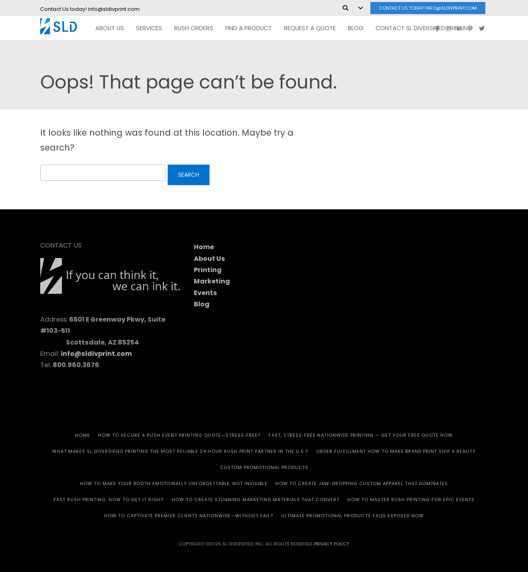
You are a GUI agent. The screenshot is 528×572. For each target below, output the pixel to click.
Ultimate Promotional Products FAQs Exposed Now (352, 515)
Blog (356, 28)
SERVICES (149, 28)
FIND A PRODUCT (248, 28)
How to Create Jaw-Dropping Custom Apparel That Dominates (361, 483)
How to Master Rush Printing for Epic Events (411, 499)
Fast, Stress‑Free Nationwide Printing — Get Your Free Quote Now (361, 435)
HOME (82, 435)
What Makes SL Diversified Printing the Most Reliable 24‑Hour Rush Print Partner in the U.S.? (180, 451)
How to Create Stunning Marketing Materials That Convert (255, 499)
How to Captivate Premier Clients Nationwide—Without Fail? (188, 515)
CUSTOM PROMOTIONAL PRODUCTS (264, 467)
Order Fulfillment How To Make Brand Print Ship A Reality (396, 451)
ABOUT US (109, 28)
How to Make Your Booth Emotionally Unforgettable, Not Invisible (173, 483)
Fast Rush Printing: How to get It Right (108, 499)
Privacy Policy (331, 544)
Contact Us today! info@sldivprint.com (428, 8)
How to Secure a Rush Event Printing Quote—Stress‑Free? (179, 435)
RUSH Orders (193, 28)
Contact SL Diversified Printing (424, 28)
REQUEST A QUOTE (310, 28)
